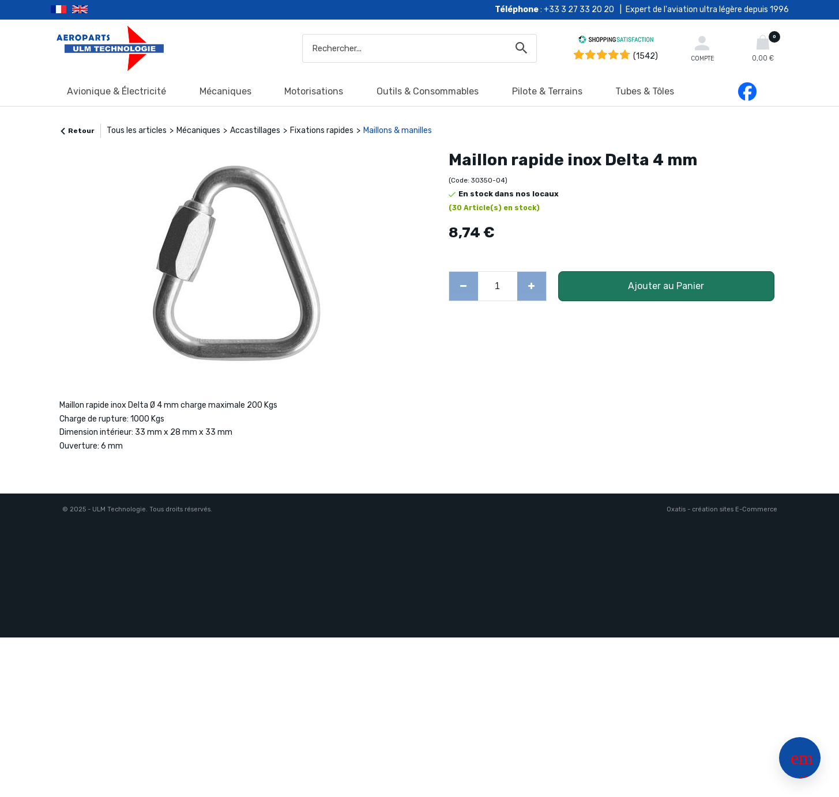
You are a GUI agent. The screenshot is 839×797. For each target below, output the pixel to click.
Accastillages (255, 130)
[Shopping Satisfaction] (615, 41)
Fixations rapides (321, 130)
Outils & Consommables (428, 91)
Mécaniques (225, 91)
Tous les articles (137, 130)
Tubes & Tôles (644, 91)
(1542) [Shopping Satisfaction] (645, 56)
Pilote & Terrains (547, 91)
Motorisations (313, 91)
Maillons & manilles (397, 130)
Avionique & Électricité (116, 91)
